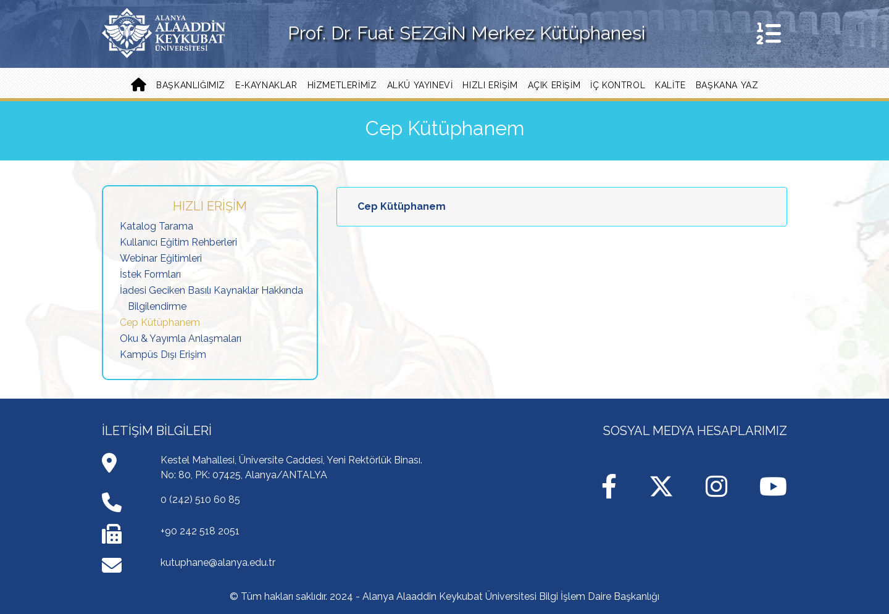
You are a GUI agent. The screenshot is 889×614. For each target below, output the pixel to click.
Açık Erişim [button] (554, 85)
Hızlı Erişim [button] (489, 85)
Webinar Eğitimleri (161, 258)
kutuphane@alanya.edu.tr (218, 562)
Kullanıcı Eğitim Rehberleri (178, 242)
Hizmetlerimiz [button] (342, 85)
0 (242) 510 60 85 (200, 499)
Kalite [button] (670, 85)
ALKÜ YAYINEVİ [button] (420, 85)
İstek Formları (150, 274)
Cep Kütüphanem (160, 322)
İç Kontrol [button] (617, 85)
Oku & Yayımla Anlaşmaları (180, 338)
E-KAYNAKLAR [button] (266, 85)
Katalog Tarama (156, 226)
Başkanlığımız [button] (190, 85)
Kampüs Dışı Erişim (163, 354)
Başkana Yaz (727, 85)
